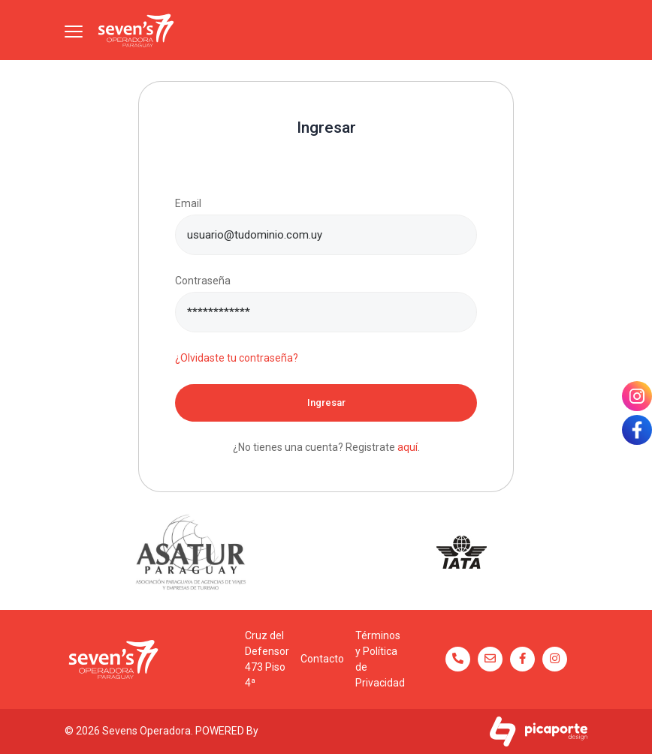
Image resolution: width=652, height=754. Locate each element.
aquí (407, 447)
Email (188, 203)
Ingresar (326, 402)
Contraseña (203, 281)
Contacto (322, 659)
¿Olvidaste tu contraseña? (236, 358)
